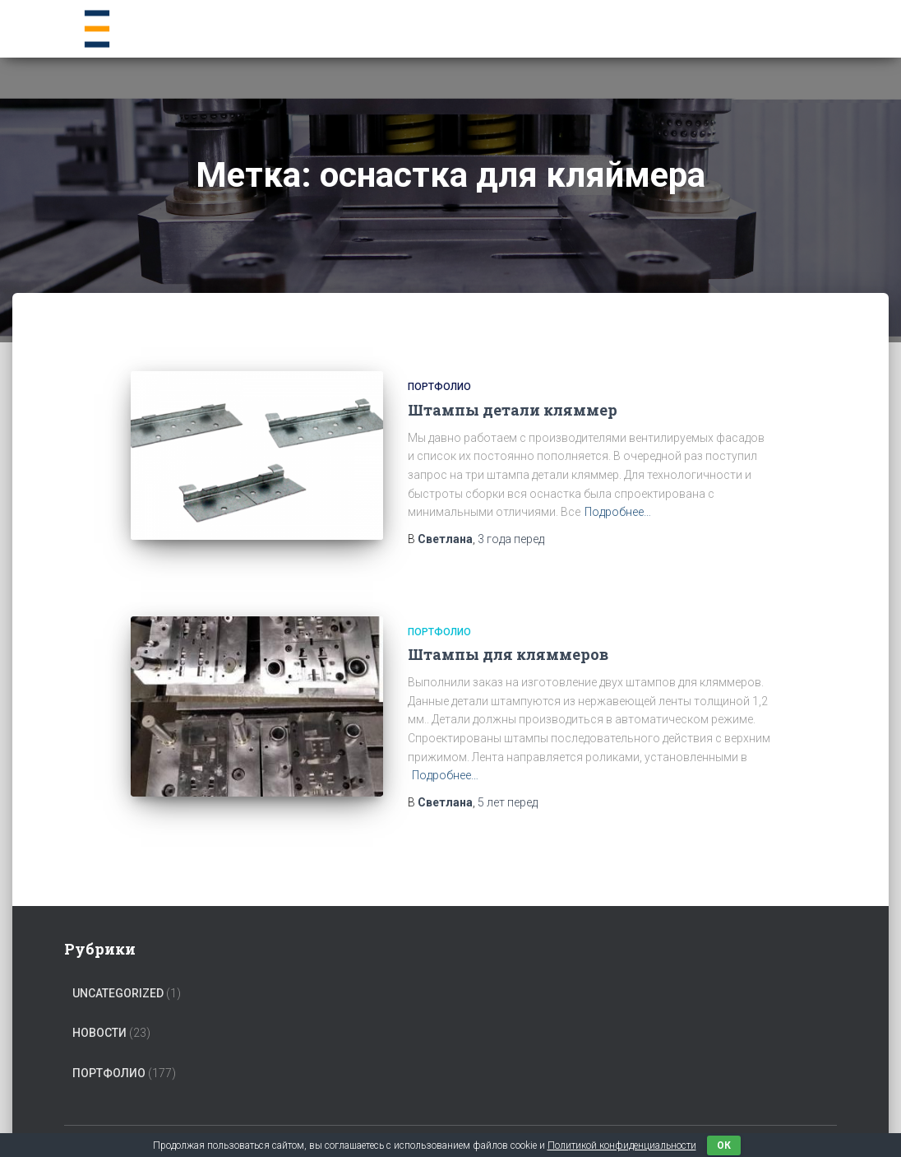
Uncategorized (118, 974)
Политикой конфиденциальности (622, 1145)
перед (511, 539)
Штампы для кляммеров (508, 642)
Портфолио (439, 387)
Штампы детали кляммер (512, 410)
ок (724, 1145)
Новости (99, 1014)
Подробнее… (617, 511)
